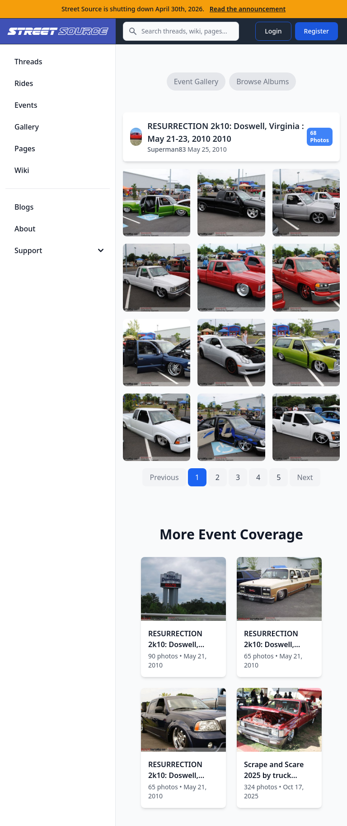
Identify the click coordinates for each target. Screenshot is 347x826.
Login (273, 31)
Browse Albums (262, 81)
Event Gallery (196, 81)
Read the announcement (248, 9)
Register (316, 31)
